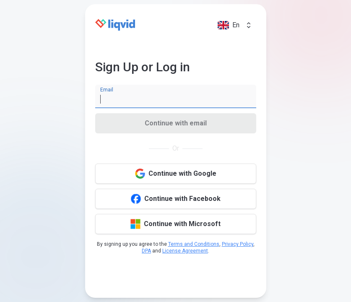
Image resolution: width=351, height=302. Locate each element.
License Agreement (185, 251)
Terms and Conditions (193, 244)
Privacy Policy (237, 244)
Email (106, 90)
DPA (146, 251)
